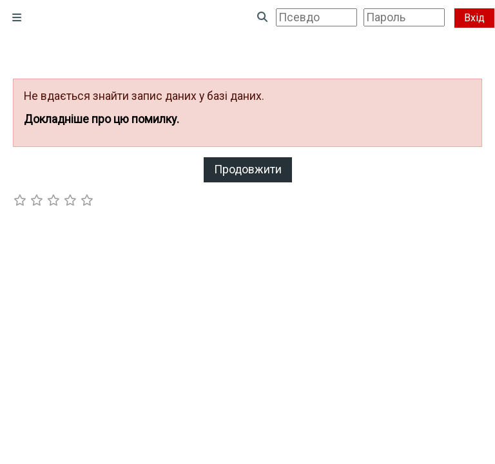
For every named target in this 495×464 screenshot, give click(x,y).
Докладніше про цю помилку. (101, 119)
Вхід (474, 18)
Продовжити (248, 169)
